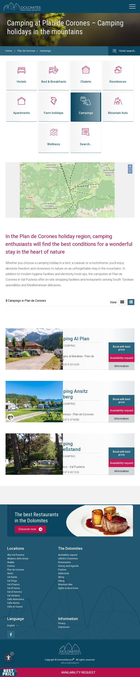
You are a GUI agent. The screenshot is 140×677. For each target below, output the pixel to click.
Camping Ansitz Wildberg (70, 394)
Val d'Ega (12, 581)
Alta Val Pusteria (15, 555)
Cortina (11, 566)
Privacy (61, 623)
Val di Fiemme (14, 592)
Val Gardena (13, 596)
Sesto (10, 573)
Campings (45, 50)
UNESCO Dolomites (68, 559)
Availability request (121, 357)
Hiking (61, 581)
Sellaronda (63, 573)
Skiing (61, 577)
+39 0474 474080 (68, 419)
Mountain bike (65, 584)
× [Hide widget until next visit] (12, 653)
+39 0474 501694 (68, 364)
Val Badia (12, 577)
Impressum (64, 627)
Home (9, 50)
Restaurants (64, 562)
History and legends (68, 566)
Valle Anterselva (15, 599)
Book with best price (121, 348)
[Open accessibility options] (8, 657)
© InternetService (64, 660)
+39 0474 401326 (68, 472)
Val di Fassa (13, 588)
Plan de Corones (26, 50)
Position (62, 570)
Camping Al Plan (71, 338)
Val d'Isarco (13, 584)
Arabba (10, 562)
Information (121, 366)
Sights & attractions (68, 588)
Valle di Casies (15, 607)
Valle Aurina (13, 603)
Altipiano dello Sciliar (17, 559)
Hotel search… (124, 51)
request (48, 672)
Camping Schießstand (67, 446)
